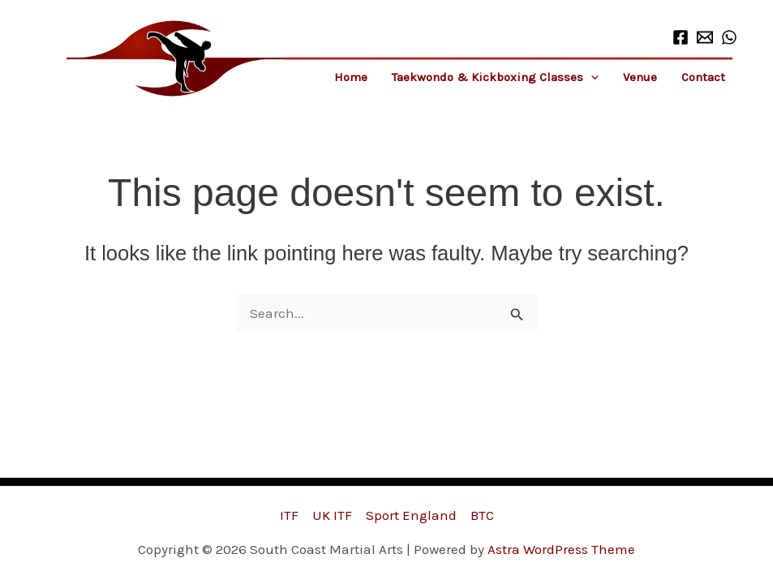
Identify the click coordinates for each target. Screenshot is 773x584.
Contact (703, 77)
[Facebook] (680, 37)
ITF (289, 515)
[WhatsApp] (729, 37)
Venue (640, 77)
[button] (591, 77)
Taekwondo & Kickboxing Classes (495, 77)
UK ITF (332, 515)
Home (350, 77)
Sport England (411, 515)
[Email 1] (705, 37)
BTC (482, 515)
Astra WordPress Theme (561, 549)
